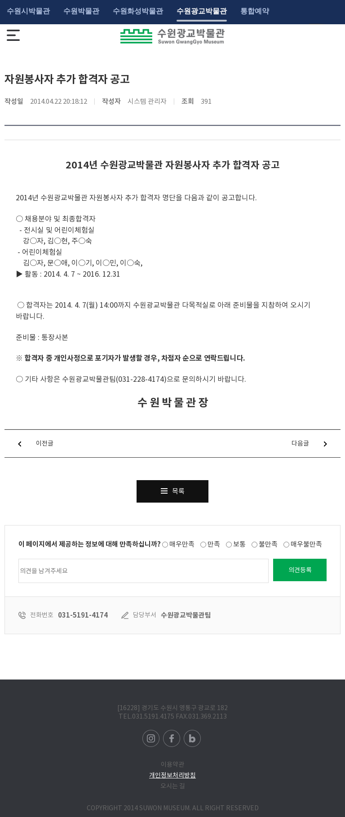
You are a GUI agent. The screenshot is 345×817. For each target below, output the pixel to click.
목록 (173, 487)
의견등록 (300, 570)
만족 (214, 544)
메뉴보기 (13, 35)
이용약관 (172, 764)
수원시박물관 (28, 11)
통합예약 (254, 11)
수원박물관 (81, 11)
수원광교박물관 (202, 11)
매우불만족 (306, 544)
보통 (239, 544)
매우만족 (182, 544)
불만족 (268, 544)
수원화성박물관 (138, 11)
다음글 (316, 443)
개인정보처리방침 (172, 775)
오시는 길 (172, 786)
